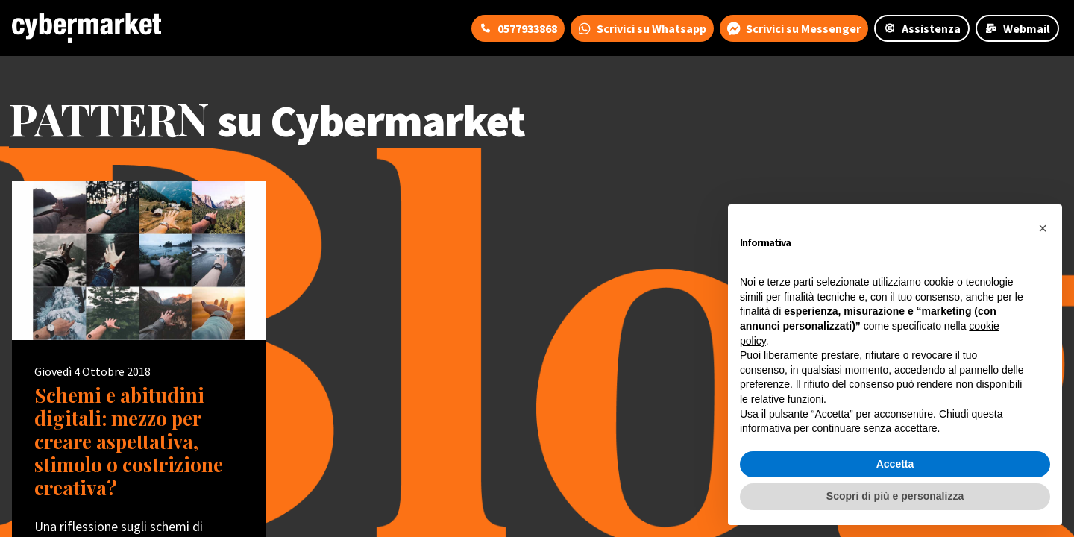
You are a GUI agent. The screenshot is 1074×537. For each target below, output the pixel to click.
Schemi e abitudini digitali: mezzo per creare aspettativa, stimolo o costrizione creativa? (128, 441)
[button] (1043, 228)
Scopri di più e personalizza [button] (895, 496)
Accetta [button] (895, 464)
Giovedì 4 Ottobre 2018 (92, 371)
